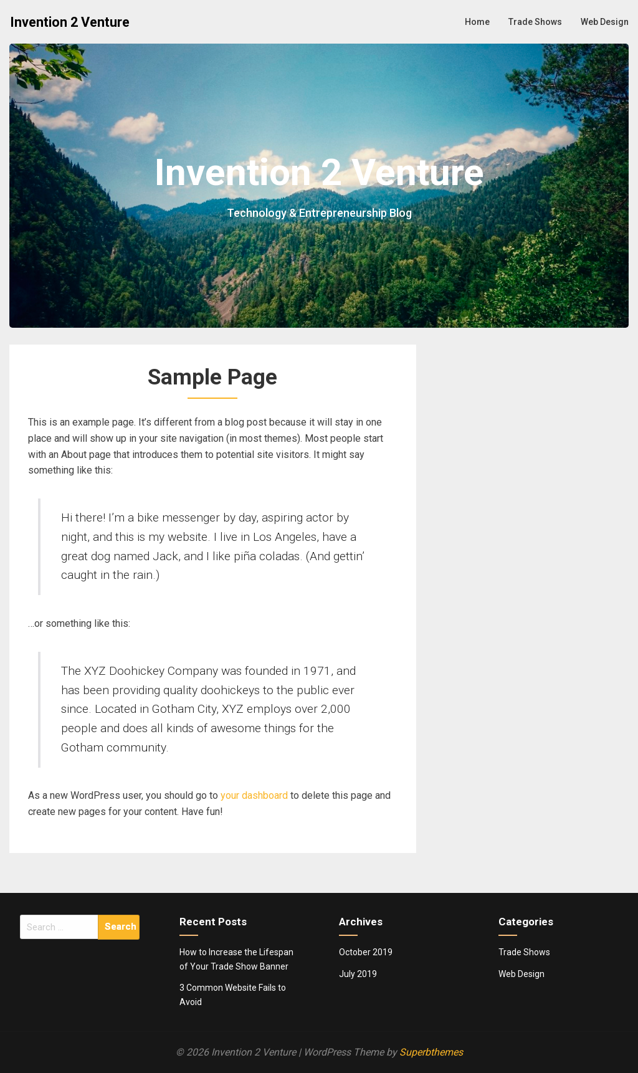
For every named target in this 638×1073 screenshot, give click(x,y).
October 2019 (366, 952)
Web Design (605, 22)
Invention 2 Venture (70, 22)
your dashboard (254, 795)
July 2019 (358, 974)
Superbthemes (431, 1052)
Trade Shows (535, 22)
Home (477, 22)
